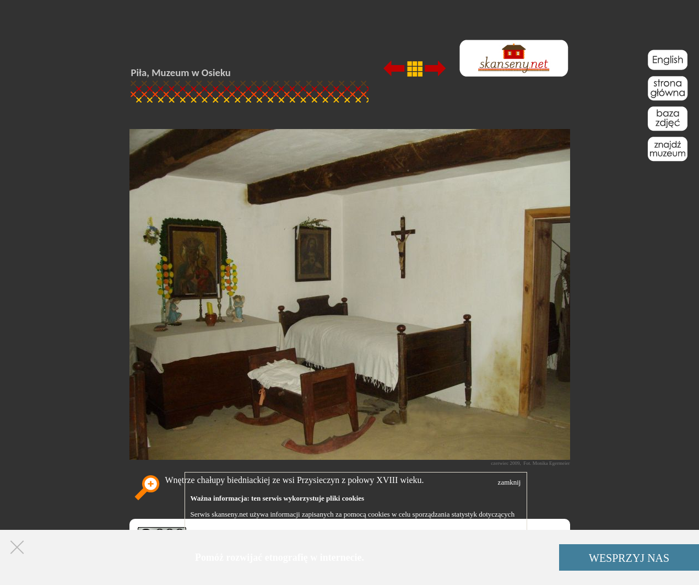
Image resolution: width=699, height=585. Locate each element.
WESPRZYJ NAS (629, 558)
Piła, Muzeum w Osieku (181, 72)
